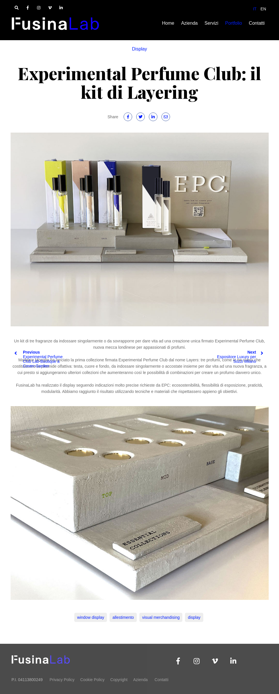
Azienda (189, 23)
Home (168, 23)
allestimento (123, 617)
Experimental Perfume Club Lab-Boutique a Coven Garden (38, 359)
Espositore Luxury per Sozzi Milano (240, 357)
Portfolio (233, 23)
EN (263, 9)
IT (254, 9)
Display (139, 48)
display (194, 617)
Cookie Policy (92, 679)
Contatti (257, 23)
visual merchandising (161, 617)
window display (90, 617)
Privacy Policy (62, 679)
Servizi (211, 23)
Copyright (119, 679)
